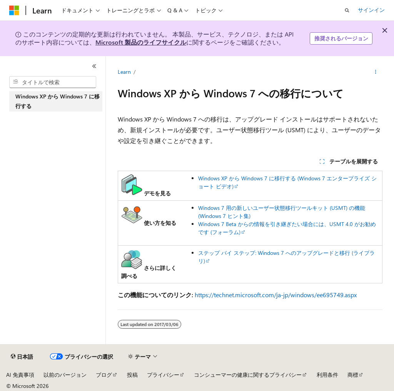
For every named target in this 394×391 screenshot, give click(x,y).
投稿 (132, 374)
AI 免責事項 (20, 374)
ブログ (104, 374)
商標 (352, 374)
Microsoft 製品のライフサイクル (140, 42)
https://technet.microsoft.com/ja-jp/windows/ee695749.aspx (276, 295)
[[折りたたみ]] (94, 66)
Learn (124, 71)
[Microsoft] (14, 10)
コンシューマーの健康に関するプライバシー (248, 374)
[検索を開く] (347, 10)
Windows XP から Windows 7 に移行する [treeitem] (57, 101)
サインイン (371, 9)
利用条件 (327, 374)
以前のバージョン (65, 374)
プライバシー (163, 374)
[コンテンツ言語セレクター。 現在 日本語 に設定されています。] (22, 357)
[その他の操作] (375, 72)
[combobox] (52, 82)
